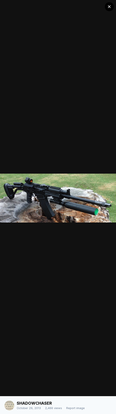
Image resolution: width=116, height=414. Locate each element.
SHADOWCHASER (34, 403)
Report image (75, 408)
